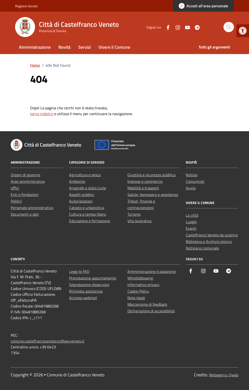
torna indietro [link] (41, 114)
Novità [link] (64, 47)
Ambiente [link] (77, 181)
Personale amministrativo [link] (32, 208)
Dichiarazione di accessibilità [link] (151, 311)
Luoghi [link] (191, 222)
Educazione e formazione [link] (89, 221)
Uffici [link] (15, 188)
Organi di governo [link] (25, 175)
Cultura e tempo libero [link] (87, 214)
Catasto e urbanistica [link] (86, 208)
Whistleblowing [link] (140, 278)
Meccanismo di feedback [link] (147, 304)
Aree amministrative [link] (28, 181)
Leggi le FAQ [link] (79, 271)
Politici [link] (16, 201)
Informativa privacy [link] (143, 285)
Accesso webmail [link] (83, 298)
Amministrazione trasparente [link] (151, 271)
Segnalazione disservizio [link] (89, 285)
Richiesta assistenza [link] (86, 291)
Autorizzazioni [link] (81, 201)
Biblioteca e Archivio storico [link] (209, 241)
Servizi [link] (84, 47)
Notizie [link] (191, 175)
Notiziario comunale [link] (202, 248)
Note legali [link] (136, 298)
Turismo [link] (134, 214)
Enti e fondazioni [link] (24, 194)
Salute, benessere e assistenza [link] (152, 194)
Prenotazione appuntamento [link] (92, 278)
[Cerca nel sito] (228, 27)
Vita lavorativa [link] (139, 221)
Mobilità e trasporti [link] (143, 188)
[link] (242, 30)
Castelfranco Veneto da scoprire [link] (212, 235)
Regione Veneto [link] (26, 6)
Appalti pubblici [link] (81, 194)
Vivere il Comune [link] (114, 47)
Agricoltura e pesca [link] (85, 175)
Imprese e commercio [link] (144, 181)
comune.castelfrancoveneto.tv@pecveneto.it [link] (47, 341)
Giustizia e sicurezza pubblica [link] (151, 175)
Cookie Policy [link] (138, 291)
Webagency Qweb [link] (223, 375)
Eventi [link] (191, 228)
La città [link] (192, 215)
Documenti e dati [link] (25, 214)
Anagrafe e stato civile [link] (87, 188)
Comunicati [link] (195, 181)
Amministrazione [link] (35, 47)
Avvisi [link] (191, 188)
